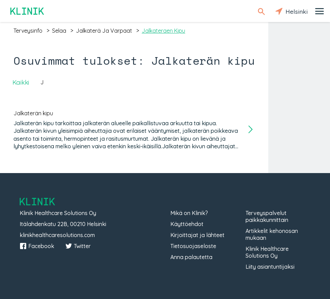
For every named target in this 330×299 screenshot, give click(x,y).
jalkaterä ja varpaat (104, 30)
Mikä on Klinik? (189, 213)
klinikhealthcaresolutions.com (57, 235)
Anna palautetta (191, 257)
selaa (59, 30)
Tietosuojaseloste (193, 246)
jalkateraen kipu (163, 30)
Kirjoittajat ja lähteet (197, 235)
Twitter (78, 246)
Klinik (27, 11)
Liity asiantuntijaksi (270, 266)
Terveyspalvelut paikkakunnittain (267, 216)
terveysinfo (27, 30)
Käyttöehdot (186, 224)
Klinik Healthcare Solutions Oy (267, 252)
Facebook (37, 246)
